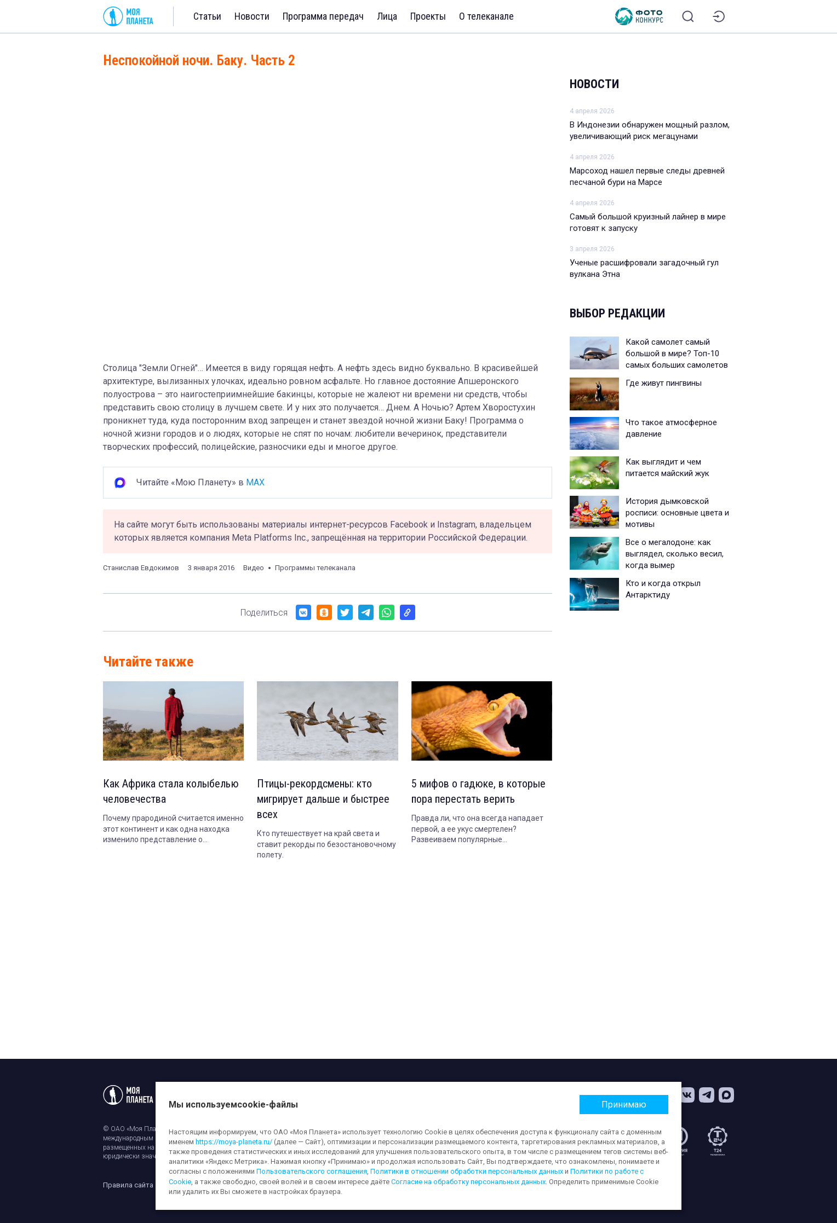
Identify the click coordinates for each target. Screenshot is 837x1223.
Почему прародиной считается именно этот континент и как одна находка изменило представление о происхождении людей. (173, 829)
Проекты (428, 16)
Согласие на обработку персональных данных (468, 1182)
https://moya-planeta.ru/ (234, 1142)
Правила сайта (128, 1185)
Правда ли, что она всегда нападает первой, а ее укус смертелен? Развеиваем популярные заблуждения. (477, 829)
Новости (252, 16)
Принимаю (623, 1104)
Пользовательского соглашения (311, 1171)
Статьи (207, 16)
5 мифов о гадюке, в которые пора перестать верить (478, 791)
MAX (255, 482)
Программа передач (323, 16)
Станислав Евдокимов (141, 568)
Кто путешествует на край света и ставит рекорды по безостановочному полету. (326, 844)
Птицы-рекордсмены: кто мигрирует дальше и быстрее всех (323, 799)
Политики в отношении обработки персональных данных (466, 1171)
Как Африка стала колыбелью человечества (171, 791)
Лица (387, 16)
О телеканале (486, 16)
